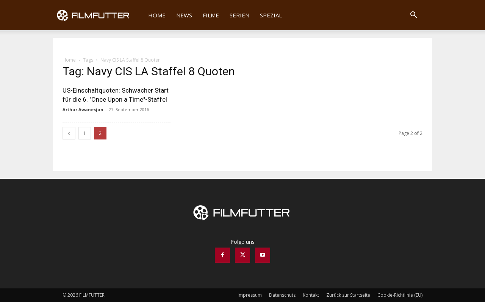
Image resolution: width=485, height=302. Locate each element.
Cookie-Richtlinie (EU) (399, 295)
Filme (211, 15)
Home (157, 15)
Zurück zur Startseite (348, 295)
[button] (413, 15)
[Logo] (98, 15)
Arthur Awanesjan (83, 109)
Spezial (271, 15)
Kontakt (311, 295)
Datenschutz (282, 295)
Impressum (250, 295)
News (184, 15)
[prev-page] (69, 133)
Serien (239, 15)
